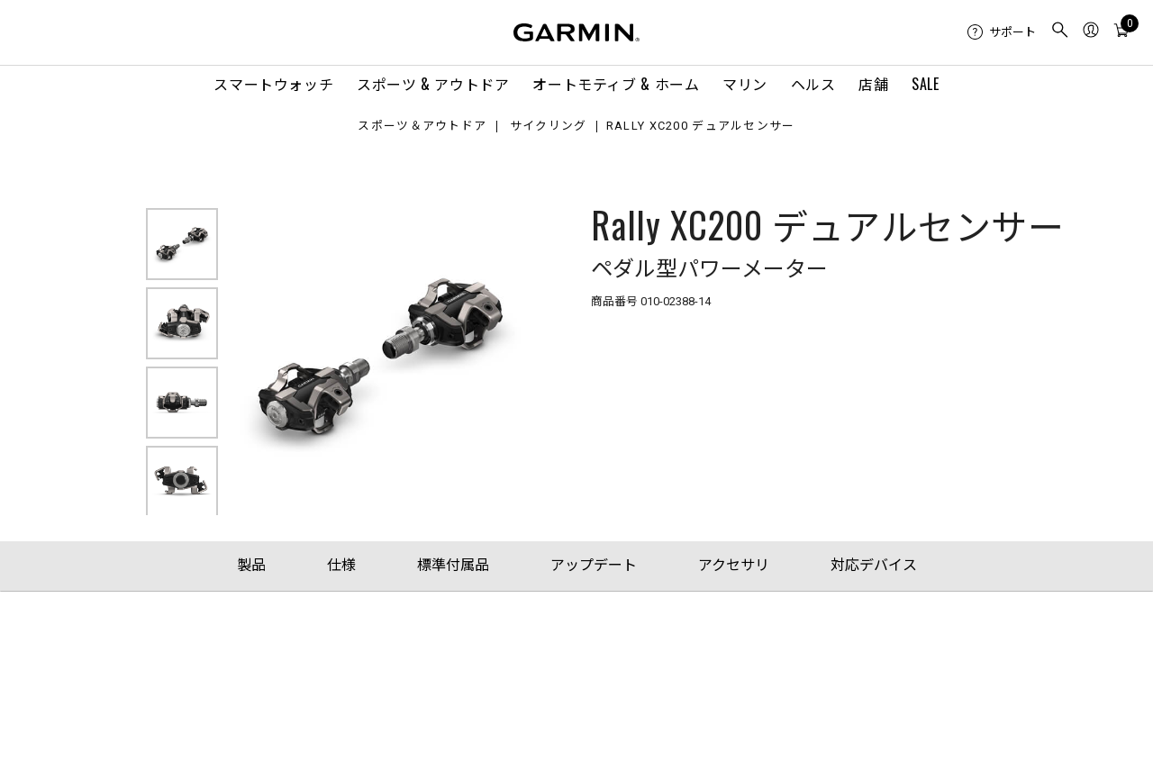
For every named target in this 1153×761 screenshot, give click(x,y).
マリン (744, 84)
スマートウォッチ (273, 84)
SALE (926, 84)
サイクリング (548, 126)
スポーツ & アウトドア (433, 84)
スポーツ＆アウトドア (422, 126)
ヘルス (813, 84)
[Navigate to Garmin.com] (576, 32)
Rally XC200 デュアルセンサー (700, 126)
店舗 (873, 84)
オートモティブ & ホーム (615, 84)
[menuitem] (1001, 32)
